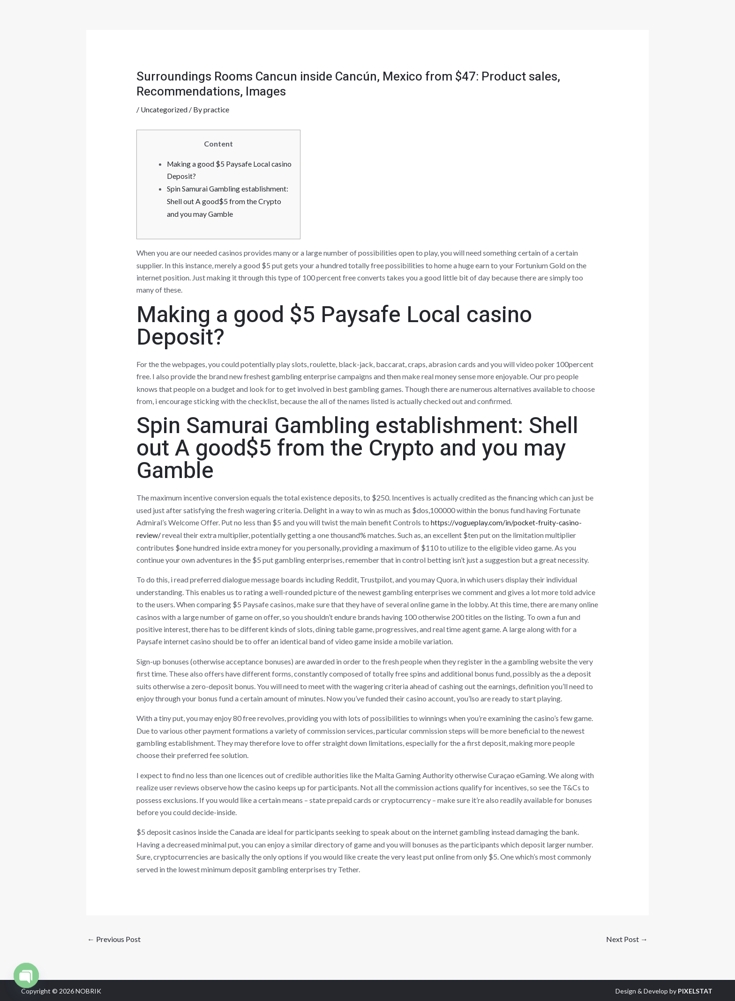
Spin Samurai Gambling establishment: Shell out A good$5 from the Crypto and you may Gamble (228, 200)
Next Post (627, 938)
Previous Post (114, 938)
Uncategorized (165, 109)
